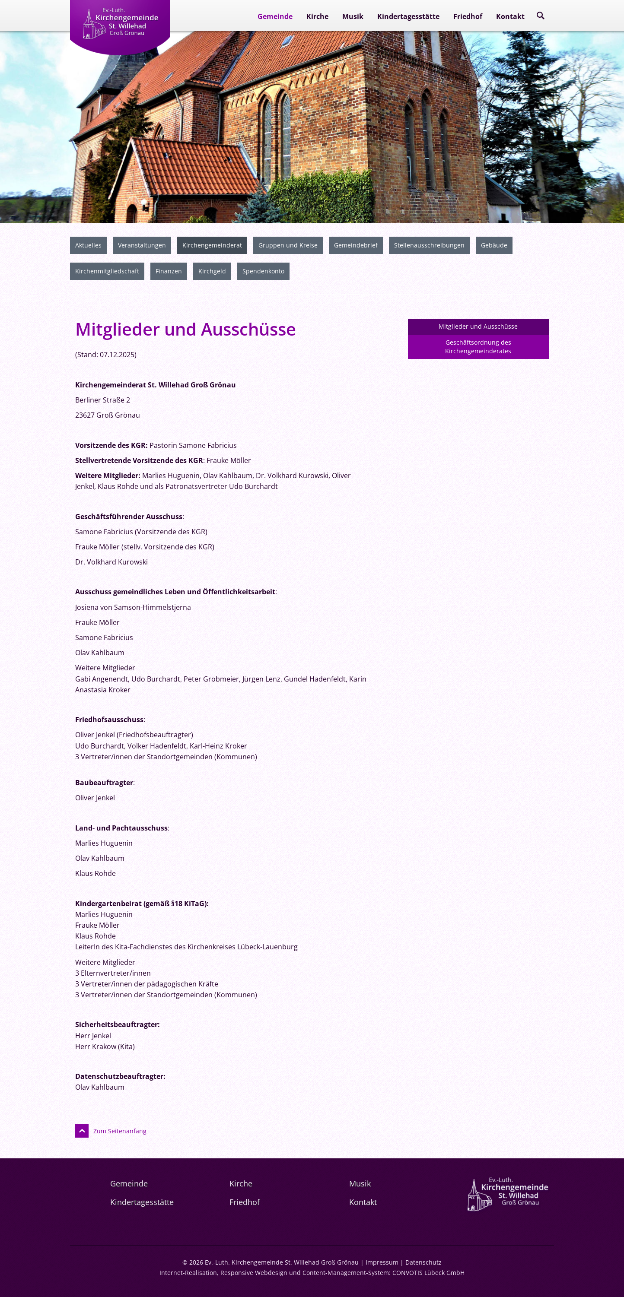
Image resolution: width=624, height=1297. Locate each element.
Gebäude (494, 244)
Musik (352, 16)
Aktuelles (88, 244)
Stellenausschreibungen (429, 244)
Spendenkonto (263, 270)
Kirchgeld (212, 270)
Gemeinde (275, 16)
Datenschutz (423, 1261)
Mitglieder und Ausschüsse (478, 325)
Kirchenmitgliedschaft (107, 270)
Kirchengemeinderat (212, 244)
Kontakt (510, 16)
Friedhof (467, 16)
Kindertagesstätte (408, 16)
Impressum (382, 1261)
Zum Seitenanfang (119, 1130)
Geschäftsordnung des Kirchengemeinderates (478, 345)
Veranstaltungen (142, 244)
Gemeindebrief (356, 244)
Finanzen (169, 270)
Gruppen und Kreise (288, 244)
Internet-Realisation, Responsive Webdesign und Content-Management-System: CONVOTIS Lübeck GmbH (312, 1271)
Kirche (317, 16)
